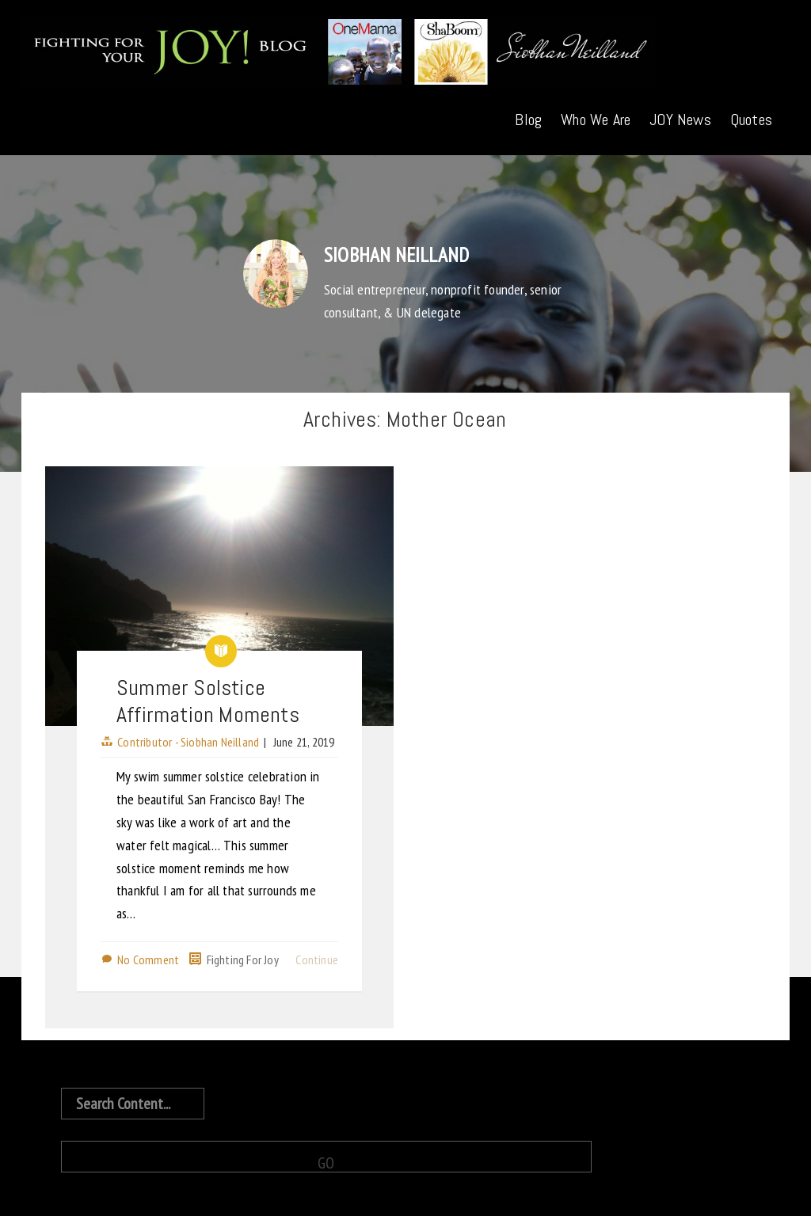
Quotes (751, 119)
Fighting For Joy (243, 959)
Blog (528, 119)
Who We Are (595, 119)
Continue (316, 959)
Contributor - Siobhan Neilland (188, 742)
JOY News (680, 119)
